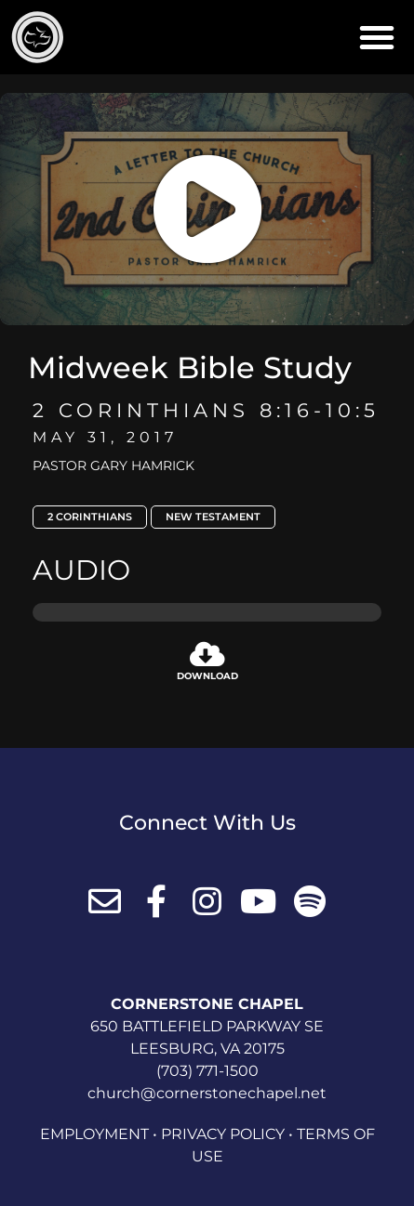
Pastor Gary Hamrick (113, 465)
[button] (377, 37)
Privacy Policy (223, 1134)
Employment (94, 1134)
